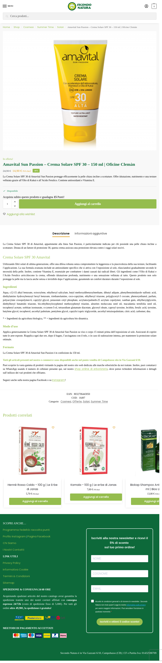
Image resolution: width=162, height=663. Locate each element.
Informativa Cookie (15, 569)
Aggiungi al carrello (88, 204)
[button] (154, 6)
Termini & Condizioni (16, 576)
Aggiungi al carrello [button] (35, 501)
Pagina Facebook (38, 536)
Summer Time (45, 27)
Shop (17, 27)
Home (6, 27)
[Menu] (8, 6)
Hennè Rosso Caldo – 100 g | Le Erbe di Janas (33, 487)
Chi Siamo (9, 543)
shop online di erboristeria (91, 369)
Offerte (77, 401)
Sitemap (8, 583)
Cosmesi (28, 27)
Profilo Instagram (14, 536)
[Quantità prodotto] (7, 204)
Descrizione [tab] (61, 233)
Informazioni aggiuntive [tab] (91, 233)
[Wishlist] (53, 427)
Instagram (58, 380)
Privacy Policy (11, 563)
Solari (60, 27)
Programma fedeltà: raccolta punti (26, 530)
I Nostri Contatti (13, 549)
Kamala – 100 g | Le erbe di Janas (93, 485)
